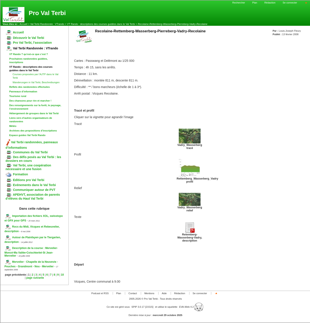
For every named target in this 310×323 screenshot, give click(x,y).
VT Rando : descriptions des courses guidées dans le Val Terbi (101, 24)
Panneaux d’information (23, 91)
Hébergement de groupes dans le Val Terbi (34, 113)
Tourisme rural (17, 96)
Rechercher (238, 2)
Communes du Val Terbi (27, 152)
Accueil (23, 24)
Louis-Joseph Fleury (290, 30)
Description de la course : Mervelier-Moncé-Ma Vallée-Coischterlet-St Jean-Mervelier (31, 252)
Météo (13, 126)
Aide (164, 293)
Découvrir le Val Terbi (25, 38)
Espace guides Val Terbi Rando (27, 135)
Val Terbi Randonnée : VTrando (47, 24)
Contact (132, 293)
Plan (254, 2)
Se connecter (290, 2)
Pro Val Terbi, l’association (29, 42)
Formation (17, 174)
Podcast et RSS (100, 293)
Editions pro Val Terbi (25, 180)
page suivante (35, 277)
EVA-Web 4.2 (191, 307)
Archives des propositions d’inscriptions (33, 130)
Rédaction (270, 2)
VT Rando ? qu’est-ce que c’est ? (28, 54)
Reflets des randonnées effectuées (29, 87)
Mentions (149, 293)
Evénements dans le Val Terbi (31, 185)
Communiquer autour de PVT (31, 190)
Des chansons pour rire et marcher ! (30, 100)
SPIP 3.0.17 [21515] (142, 307)
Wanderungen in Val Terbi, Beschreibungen (36, 82)
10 (62, 274)
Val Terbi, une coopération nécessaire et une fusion (28, 167)
